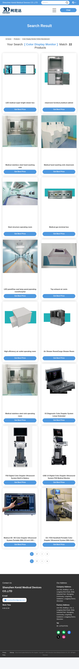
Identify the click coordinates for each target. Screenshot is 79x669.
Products (17, 39)
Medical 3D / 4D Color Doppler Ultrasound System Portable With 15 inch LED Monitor (20, 552)
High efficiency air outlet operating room (20, 358)
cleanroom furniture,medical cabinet (59, 104)
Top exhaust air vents (59, 295)
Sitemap (12, 664)
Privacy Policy (4, 665)
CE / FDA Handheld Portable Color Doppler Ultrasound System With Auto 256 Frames (59, 552)
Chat (68, 10)
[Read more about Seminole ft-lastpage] (47, 573)
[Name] (67, 2)
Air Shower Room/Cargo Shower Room (59, 358)
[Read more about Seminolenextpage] (42, 573)
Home (8, 39)
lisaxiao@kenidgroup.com (14, 611)
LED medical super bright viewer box (20, 104)
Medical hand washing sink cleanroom (59, 168)
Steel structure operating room (20, 231)
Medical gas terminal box (59, 231)
